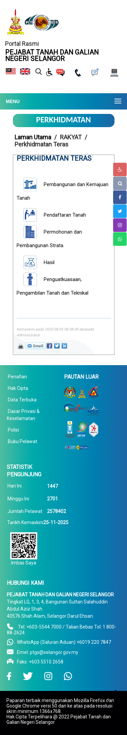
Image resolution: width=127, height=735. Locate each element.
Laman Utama (33, 137)
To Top (114, 703)
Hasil (49, 262)
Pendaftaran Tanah (65, 215)
